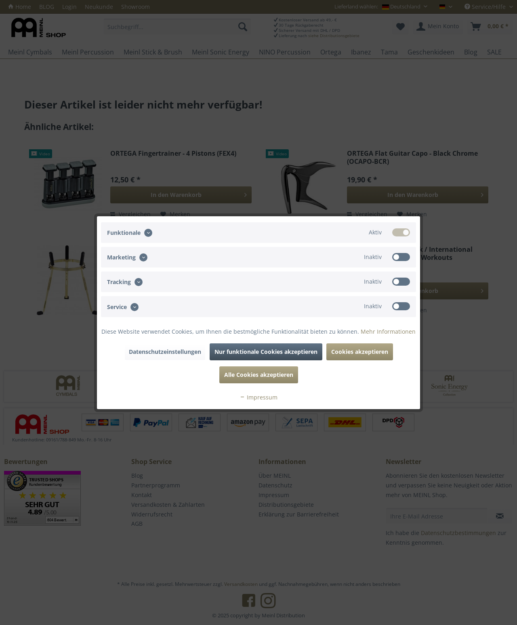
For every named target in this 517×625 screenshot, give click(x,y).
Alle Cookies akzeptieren (258, 374)
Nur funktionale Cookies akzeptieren (265, 351)
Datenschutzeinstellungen (165, 351)
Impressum (258, 397)
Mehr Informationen (388, 331)
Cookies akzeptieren (359, 351)
